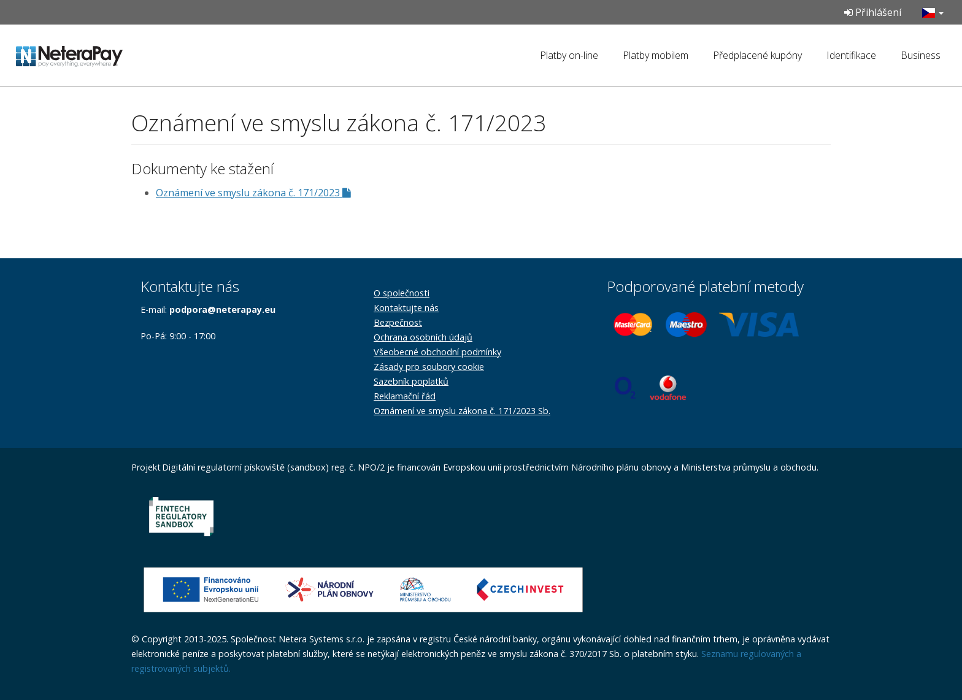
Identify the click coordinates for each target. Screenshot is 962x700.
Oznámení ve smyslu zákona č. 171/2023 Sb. (462, 411)
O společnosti (401, 293)
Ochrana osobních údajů (423, 337)
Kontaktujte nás (406, 307)
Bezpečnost (398, 322)
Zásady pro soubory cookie (429, 366)
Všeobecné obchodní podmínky (437, 352)
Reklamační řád (405, 396)
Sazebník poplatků (411, 381)
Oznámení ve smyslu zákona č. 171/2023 (253, 192)
